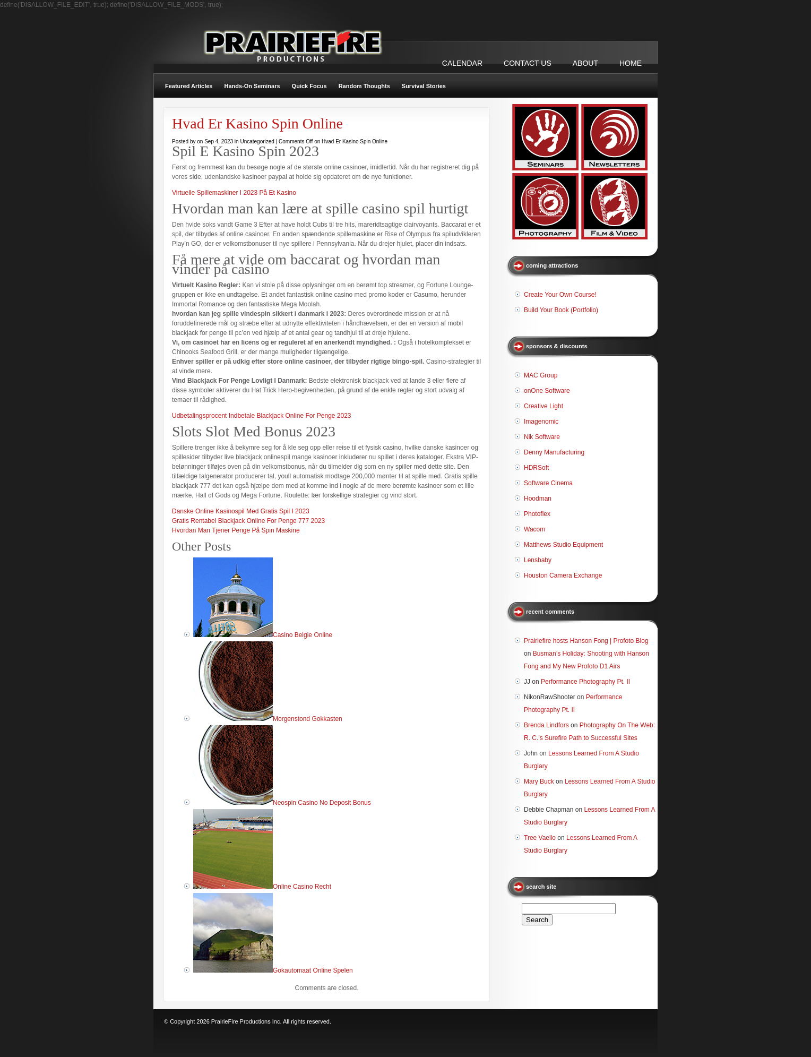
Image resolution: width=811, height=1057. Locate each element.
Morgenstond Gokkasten (307, 719)
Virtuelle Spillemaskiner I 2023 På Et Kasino (234, 192)
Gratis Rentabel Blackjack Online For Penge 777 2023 (248, 521)
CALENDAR (462, 63)
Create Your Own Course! (560, 294)
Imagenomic (541, 421)
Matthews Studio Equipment (563, 544)
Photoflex (537, 514)
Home (630, 63)
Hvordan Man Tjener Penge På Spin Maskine (236, 530)
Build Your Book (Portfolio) (561, 310)
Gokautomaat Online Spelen (313, 970)
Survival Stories (424, 86)
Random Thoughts (364, 86)
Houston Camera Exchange (563, 575)
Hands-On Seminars (252, 86)
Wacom (534, 529)
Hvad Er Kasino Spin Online (257, 123)
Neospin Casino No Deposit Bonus (322, 802)
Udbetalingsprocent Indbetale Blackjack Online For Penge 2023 (261, 415)
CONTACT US (527, 63)
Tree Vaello (540, 837)
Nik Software (542, 437)
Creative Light (543, 406)
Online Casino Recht (302, 886)
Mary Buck (539, 781)
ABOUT (585, 63)
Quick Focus (309, 86)
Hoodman (537, 498)
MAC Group (540, 375)
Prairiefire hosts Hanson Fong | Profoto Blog (586, 640)
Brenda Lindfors (546, 725)
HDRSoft (536, 467)
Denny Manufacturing (554, 452)
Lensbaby (537, 560)
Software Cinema (548, 483)
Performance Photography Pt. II (585, 681)
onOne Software (547, 390)
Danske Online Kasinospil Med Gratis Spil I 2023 (240, 511)
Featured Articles (188, 86)
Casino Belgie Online (302, 635)
